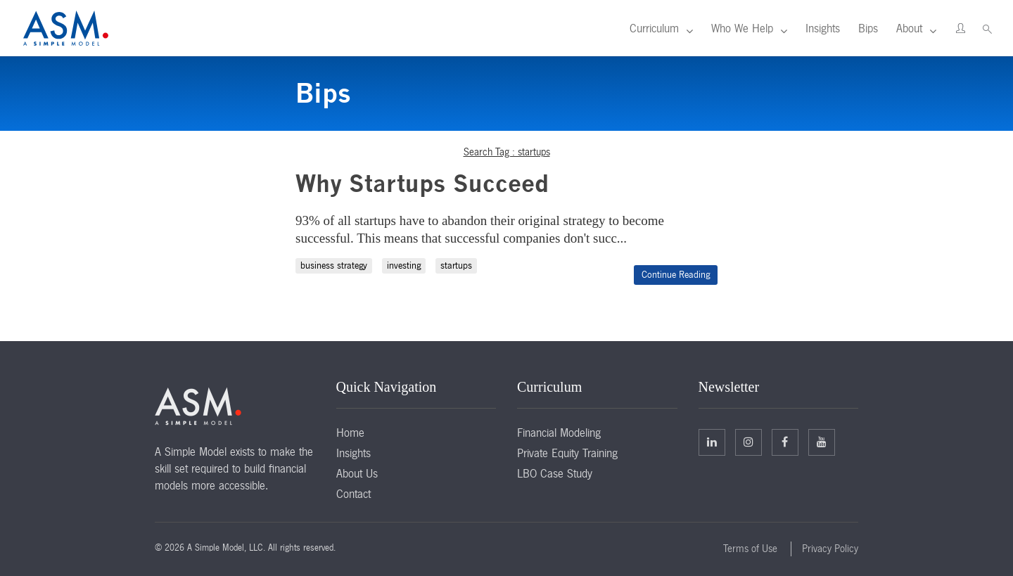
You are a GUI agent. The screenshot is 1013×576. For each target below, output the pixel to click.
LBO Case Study (554, 473)
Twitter (748, 441)
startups (456, 265)
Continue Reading (676, 274)
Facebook (785, 441)
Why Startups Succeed (422, 183)
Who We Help (742, 28)
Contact (353, 493)
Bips (868, 28)
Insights (822, 28)
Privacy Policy (830, 548)
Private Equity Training (567, 453)
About (909, 28)
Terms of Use (750, 548)
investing (404, 265)
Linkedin (712, 441)
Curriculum (654, 28)
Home (350, 432)
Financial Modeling (559, 432)
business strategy (333, 265)
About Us (357, 473)
